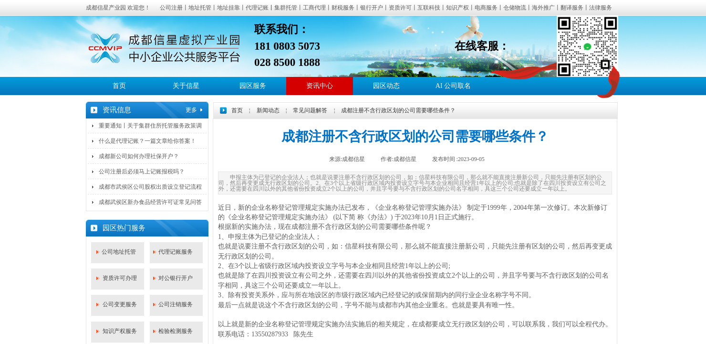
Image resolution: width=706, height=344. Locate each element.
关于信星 (186, 85)
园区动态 (386, 85)
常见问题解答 (310, 110)
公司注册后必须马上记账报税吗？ (142, 171)
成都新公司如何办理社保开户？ (139, 156)
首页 (119, 85)
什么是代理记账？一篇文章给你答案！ (147, 141)
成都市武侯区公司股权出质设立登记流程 (150, 186)
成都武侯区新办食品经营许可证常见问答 (150, 202)
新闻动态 (268, 110)
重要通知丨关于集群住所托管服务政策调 (150, 125)
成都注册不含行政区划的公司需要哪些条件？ (398, 110)
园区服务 (252, 85)
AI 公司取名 (453, 85)
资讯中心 (319, 85)
